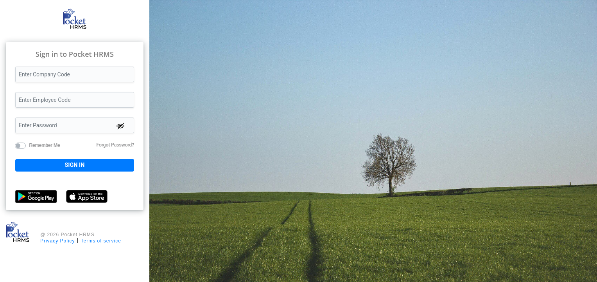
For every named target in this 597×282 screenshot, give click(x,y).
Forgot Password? (115, 145)
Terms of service (101, 241)
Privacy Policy (57, 241)
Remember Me (44, 145)
